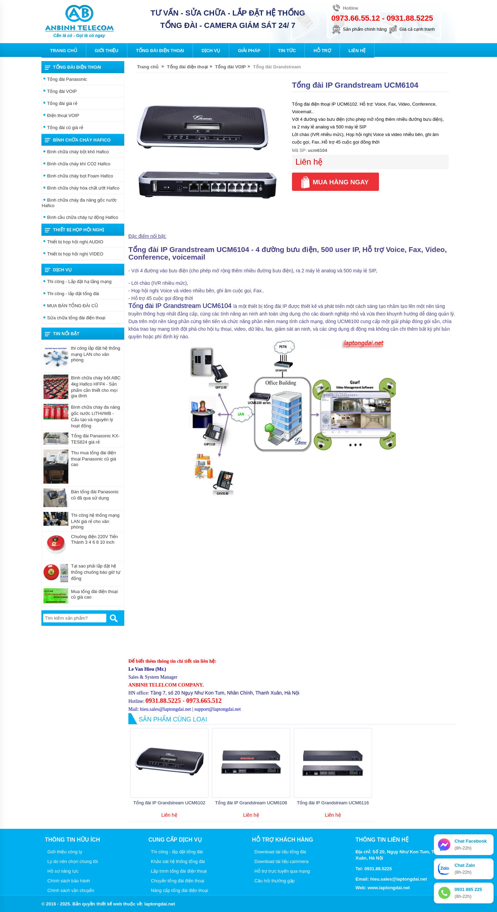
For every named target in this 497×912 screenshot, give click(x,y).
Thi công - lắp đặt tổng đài (70, 294)
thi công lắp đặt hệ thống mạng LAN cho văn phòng (95, 354)
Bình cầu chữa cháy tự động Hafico (80, 218)
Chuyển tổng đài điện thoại (176, 880)
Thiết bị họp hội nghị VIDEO (72, 254)
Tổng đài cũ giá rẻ (62, 128)
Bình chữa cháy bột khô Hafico (75, 152)
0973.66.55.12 (355, 18)
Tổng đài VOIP (59, 92)
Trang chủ (147, 66)
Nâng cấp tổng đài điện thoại (178, 890)
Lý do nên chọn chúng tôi (71, 861)
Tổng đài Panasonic (64, 80)
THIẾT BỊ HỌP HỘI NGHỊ (74, 230)
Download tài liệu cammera (280, 861)
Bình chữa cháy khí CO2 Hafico (76, 164)
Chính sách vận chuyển (69, 890)
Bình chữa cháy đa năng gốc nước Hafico (79, 202)
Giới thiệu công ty (63, 851)
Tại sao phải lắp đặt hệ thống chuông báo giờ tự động (95, 572)
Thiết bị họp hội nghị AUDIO (72, 242)
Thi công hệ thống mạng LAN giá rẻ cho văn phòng (95, 521)
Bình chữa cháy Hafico (77, 140)
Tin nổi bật (62, 334)
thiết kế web (109, 903)
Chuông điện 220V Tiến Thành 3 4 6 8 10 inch (94, 539)
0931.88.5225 (410, 18)
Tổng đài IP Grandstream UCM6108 (251, 802)
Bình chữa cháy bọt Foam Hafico (77, 176)
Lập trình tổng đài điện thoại (177, 871)
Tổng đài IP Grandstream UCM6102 (169, 802)
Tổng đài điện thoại (73, 67)
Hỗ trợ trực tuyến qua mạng (281, 871)
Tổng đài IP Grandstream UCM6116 (333, 802)
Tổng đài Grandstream (277, 66)
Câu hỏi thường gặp (273, 880)
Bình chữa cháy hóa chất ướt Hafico (80, 188)
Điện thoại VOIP (60, 116)
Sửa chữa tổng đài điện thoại (73, 318)
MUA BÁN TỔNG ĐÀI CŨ (70, 306)
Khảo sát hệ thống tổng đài (176, 861)
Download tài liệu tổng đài (279, 851)
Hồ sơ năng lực (61, 871)
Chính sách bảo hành (67, 880)
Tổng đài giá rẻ (59, 104)
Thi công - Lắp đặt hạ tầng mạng (76, 282)
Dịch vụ (58, 270)
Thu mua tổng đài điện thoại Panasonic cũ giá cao (93, 458)
